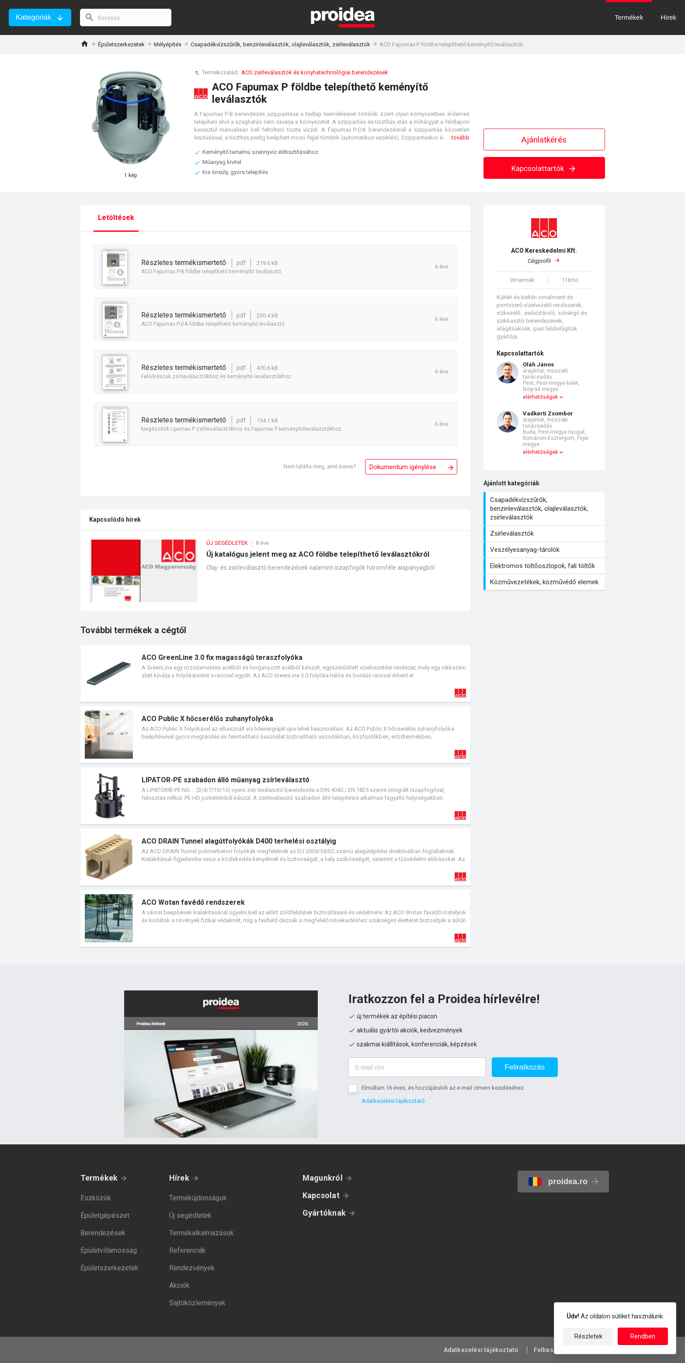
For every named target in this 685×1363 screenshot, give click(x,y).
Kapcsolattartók (544, 168)
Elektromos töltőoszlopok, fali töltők (545, 566)
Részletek (588, 1336)
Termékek (99, 1177)
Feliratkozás (525, 1067)
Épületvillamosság (108, 1250)
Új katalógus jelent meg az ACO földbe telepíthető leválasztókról (275, 575)
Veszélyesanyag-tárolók (545, 550)
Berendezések (102, 1233)
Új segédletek (190, 1215)
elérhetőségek (540, 397)
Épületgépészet (104, 1215)
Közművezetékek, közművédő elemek (545, 582)
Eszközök (95, 1198)
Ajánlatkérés (544, 140)
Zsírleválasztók (545, 533)
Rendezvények (192, 1268)
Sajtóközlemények (197, 1303)
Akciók (179, 1285)
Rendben (642, 1336)
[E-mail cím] (417, 1067)
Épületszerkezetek (121, 44)
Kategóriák (33, 17)
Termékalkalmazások (201, 1233)
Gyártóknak (324, 1212)
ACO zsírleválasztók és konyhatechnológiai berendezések (314, 72)
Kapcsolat (321, 1195)
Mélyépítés (167, 44)
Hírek (179, 1177)
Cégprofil (544, 255)
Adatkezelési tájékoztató (393, 1101)
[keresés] (126, 17)
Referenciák (187, 1250)
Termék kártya (275, 673)
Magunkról (323, 1177)
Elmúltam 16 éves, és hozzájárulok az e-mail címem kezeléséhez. (443, 1087)
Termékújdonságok (198, 1198)
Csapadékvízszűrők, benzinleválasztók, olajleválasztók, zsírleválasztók (280, 44)
